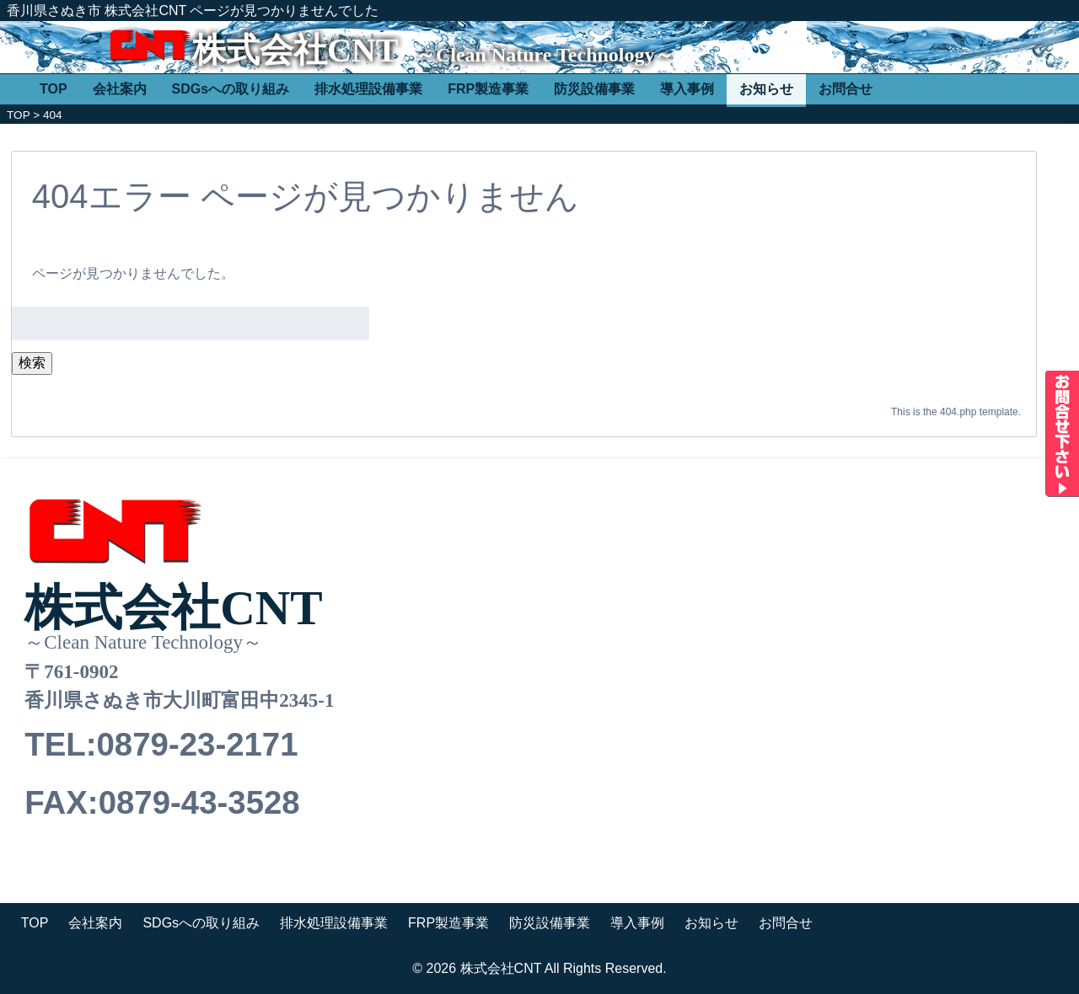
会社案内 (120, 89)
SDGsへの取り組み (231, 89)
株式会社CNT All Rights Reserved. (563, 968)
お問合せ (845, 89)
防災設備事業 (594, 89)
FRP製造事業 (488, 89)
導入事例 (687, 89)
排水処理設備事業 (368, 89)
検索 (32, 362)
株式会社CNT (295, 50)
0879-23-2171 (197, 744)
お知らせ (766, 89)
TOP (53, 89)
